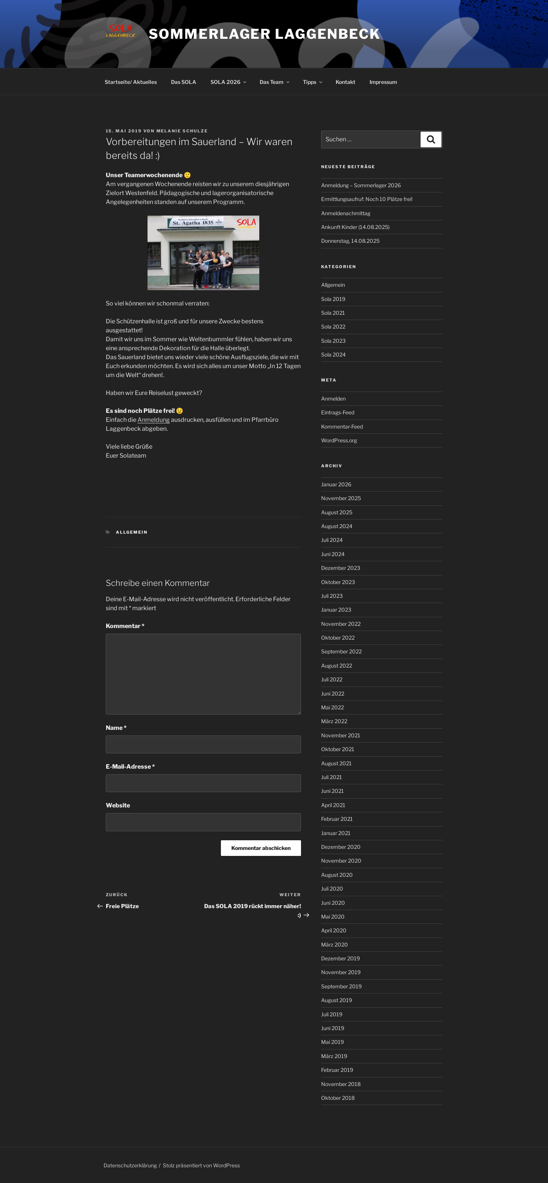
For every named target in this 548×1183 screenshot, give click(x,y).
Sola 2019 (333, 299)
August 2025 (336, 512)
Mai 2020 (333, 916)
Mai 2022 (332, 707)
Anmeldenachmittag (345, 213)
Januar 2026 (336, 484)
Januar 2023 (336, 609)
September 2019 (341, 986)
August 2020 (337, 875)
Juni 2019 (332, 1028)
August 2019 (336, 1000)
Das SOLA (183, 82)
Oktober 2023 (338, 582)
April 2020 (333, 930)
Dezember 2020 (341, 847)
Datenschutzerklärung (130, 1165)
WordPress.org (339, 440)
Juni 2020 (333, 903)
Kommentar (125, 626)
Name (116, 727)
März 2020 (334, 944)
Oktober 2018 (338, 1098)
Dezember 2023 (340, 568)
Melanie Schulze (182, 131)
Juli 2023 (332, 596)
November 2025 (341, 498)
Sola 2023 (333, 341)
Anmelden (333, 398)
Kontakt (345, 82)
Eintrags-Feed (337, 412)
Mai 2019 (332, 1042)
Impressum (383, 82)
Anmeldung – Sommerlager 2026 (361, 185)
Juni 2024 (333, 554)
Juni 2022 (332, 693)
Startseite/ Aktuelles (131, 82)
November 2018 (341, 1084)
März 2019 (334, 1056)
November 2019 (341, 972)
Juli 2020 (332, 888)
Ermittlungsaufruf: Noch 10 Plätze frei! (366, 199)
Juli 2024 (332, 540)
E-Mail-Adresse (130, 766)
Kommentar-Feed (342, 426)
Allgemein (132, 532)
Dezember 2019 (340, 958)
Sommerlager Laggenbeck (265, 34)
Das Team (275, 82)
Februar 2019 (337, 1070)
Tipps (313, 82)
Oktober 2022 (338, 637)
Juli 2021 (331, 777)
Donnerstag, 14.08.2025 (350, 241)
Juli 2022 (331, 679)
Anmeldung (153, 419)
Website (118, 805)
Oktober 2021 (337, 749)
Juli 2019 (331, 1014)
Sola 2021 (333, 313)
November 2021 (340, 735)
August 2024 (336, 526)
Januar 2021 (336, 833)
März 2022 (334, 721)
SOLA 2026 (228, 82)
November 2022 (341, 624)
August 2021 (336, 763)
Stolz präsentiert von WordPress (201, 1165)
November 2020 (341, 860)
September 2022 (341, 651)
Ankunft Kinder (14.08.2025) (355, 227)
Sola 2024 (333, 354)
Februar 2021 (337, 819)
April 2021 (333, 805)
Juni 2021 (332, 791)
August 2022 (336, 665)
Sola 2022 (333, 326)
